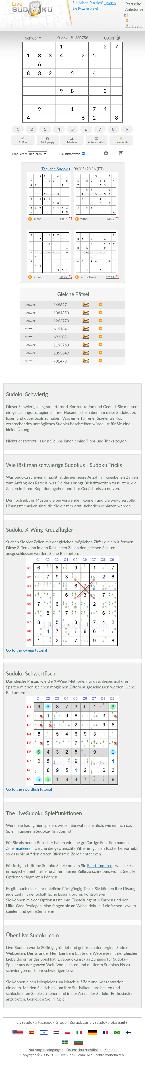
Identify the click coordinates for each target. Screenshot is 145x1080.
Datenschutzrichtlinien (84, 1049)
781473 (60, 361)
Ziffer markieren (19, 848)
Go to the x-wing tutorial (26, 650)
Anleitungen (133, 12)
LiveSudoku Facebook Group (42, 1022)
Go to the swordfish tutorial (29, 789)
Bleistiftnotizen (99, 865)
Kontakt (110, 1049)
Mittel (80, 219)
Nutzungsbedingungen (46, 1049)
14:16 (65, 219)
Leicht (33, 219)
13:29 (112, 219)
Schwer (31, 37)
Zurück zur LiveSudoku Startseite (98, 1022)
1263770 (61, 321)
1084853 (61, 313)
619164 (60, 329)
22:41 (112, 277)
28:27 (65, 277)
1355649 (61, 353)
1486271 (61, 304)
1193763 (61, 345)
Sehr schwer (84, 277)
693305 (60, 337)
